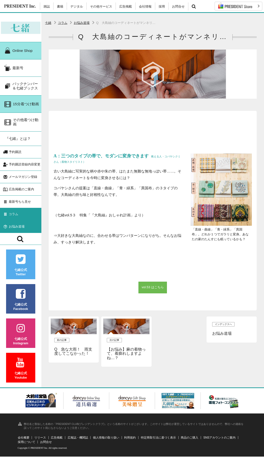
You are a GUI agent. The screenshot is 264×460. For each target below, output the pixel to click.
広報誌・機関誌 (78, 441)
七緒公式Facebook (20, 303)
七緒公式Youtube (20, 372)
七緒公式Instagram (20, 337)
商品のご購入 (189, 441)
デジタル (76, 6)
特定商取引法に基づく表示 (158, 441)
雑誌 (47, 6)
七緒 (48, 23)
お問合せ (178, 6)
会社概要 (23, 441)
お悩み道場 (82, 23)
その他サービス (101, 6)
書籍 (60, 6)
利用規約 (130, 441)
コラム (62, 23)
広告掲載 (125, 6)
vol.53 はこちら (153, 287)
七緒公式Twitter (20, 268)
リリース (40, 441)
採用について (26, 445)
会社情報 (145, 6)
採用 (162, 6)
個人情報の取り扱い (106, 441)
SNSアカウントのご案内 (219, 441)
